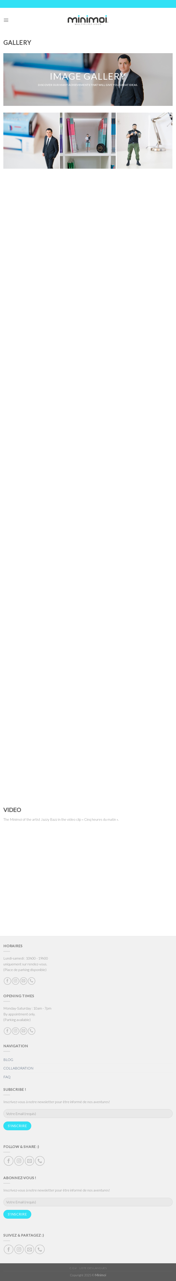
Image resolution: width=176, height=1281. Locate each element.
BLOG (8, 1059)
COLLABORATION (18, 1068)
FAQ (6, 1077)
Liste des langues (93, 1268)
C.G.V (73, 1268)
